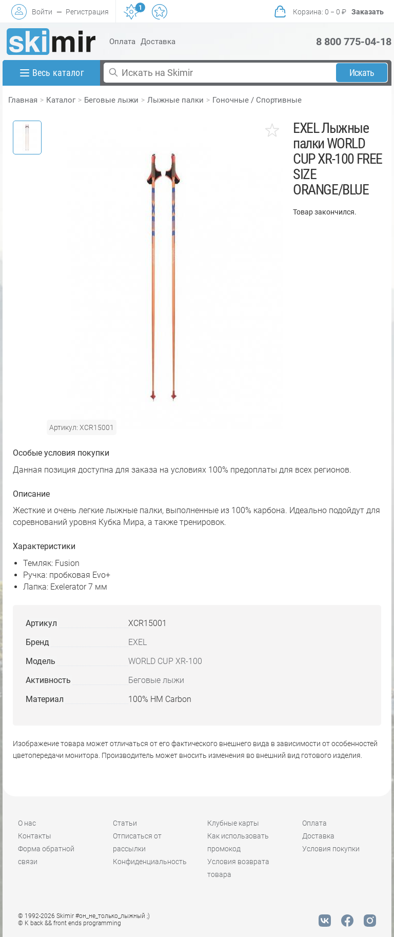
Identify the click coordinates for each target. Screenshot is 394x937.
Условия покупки (331, 849)
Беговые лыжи (111, 100)
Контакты (34, 836)
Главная (22, 100)
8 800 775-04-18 (353, 41)
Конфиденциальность (150, 861)
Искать (362, 72)
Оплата (122, 41)
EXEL (137, 642)
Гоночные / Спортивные (257, 100)
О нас (27, 823)
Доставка (158, 41)
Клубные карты (233, 823)
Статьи (125, 823)
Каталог (60, 100)
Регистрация (87, 12)
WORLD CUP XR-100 (165, 661)
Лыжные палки (175, 100)
